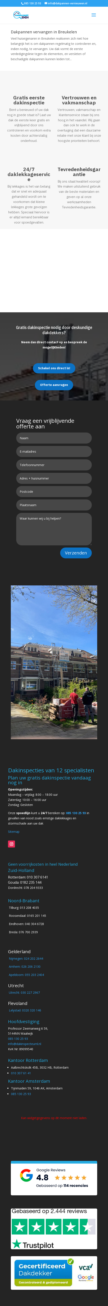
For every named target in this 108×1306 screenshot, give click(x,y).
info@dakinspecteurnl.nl (24, 1044)
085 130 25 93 (76, 813)
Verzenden (76, 553)
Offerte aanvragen (54, 385)
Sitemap (13, 832)
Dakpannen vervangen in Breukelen (44, 31)
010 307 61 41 (21, 1073)
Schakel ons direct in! (54, 368)
